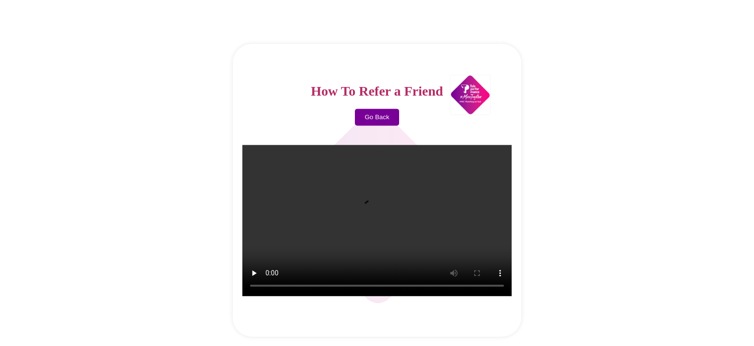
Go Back (376, 117)
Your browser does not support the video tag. (377, 221)
